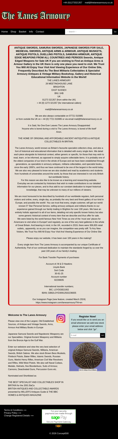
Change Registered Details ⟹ (19, 415)
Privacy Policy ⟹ (12, 413)
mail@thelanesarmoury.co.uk (99, 2)
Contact (40, 31)
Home (4, 31)
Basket (22, 31)
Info (31, 31)
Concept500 (63, 433)
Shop (13, 31)
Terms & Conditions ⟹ (15, 410)
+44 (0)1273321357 (72, 2)
